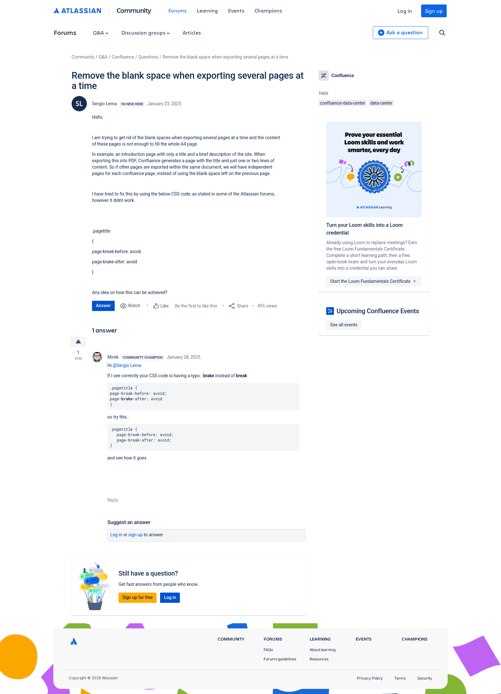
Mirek (113, 357)
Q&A (100, 32)
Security (424, 678)
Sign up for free (137, 597)
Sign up (434, 10)
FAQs (268, 649)
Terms (400, 678)
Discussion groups (145, 32)
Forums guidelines (280, 659)
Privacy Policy (370, 678)
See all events (343, 324)
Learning (207, 10)
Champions (268, 10)
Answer (103, 305)
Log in (404, 10)
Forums (177, 10)
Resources (319, 659)
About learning (322, 649)
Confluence (123, 57)
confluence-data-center (342, 103)
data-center (381, 103)
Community (134, 10)
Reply (112, 500)
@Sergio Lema (127, 365)
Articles (192, 32)
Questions (148, 57)
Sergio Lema (104, 103)
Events (236, 10)
